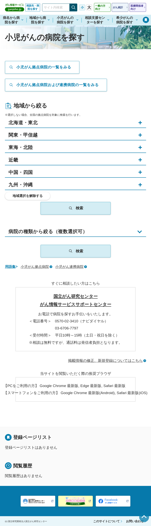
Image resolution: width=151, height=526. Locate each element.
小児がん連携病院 (69, 267)
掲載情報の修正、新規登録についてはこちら (105, 361)
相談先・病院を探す (32, 7)
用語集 (10, 267)
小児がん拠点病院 (35, 267)
